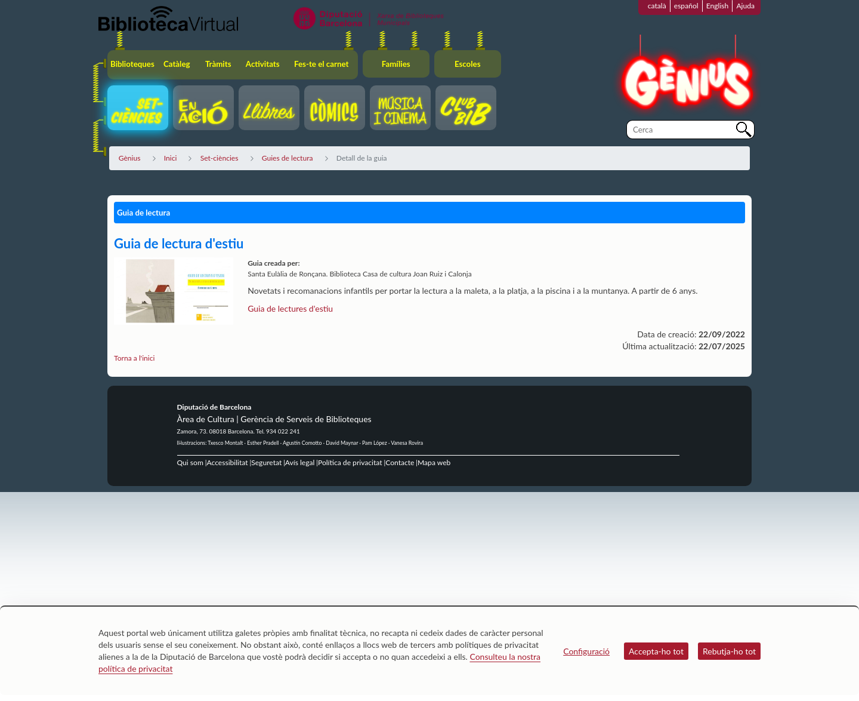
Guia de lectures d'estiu (290, 308)
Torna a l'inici (134, 357)
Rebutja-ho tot (729, 651)
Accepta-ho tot (656, 651)
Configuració (586, 651)
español (686, 5)
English (717, 5)
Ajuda (745, 5)
